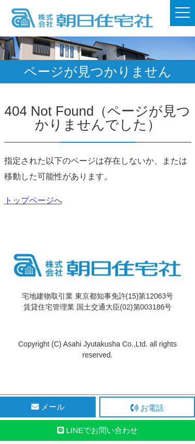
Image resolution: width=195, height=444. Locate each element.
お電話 (147, 407)
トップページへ (33, 200)
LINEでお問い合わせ (97, 430)
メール (47, 406)
